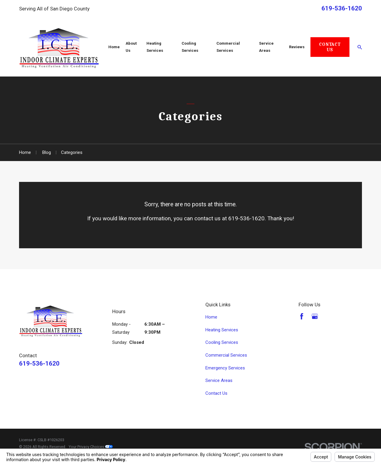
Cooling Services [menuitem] (190, 47)
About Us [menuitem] (131, 47)
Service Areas (218, 380)
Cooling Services (221, 342)
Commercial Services (226, 355)
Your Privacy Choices (91, 446)
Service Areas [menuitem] (266, 47)
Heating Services (221, 330)
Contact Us (330, 47)
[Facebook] (302, 316)
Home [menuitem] (114, 47)
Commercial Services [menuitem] (228, 47)
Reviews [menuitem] (297, 47)
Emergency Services (225, 368)
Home (211, 317)
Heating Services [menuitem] (154, 47)
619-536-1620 (341, 8)
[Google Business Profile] (315, 316)
